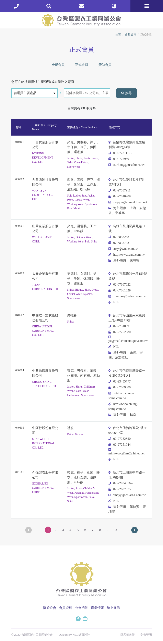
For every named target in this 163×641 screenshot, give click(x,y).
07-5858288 (118, 237)
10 (115, 530)
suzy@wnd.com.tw (123, 248)
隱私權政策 (127, 634)
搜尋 (126, 93)
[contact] (81, 6)
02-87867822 (119, 284)
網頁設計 (84, 634)
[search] (49, 6)
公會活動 (81, 607)
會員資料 (130, 34)
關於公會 (49, 607)
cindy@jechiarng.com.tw (127, 495)
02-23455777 (119, 381)
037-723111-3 (119, 153)
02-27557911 (119, 190)
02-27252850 (119, 438)
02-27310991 (119, 326)
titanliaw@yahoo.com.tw (127, 296)
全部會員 (58, 64)
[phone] (16, 6)
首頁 (118, 34)
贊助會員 (105, 64)
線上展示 (113, 607)
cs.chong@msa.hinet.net (126, 164)
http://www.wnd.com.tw (126, 254)
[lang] (114, 6)
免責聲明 (146, 634)
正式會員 (81, 64)
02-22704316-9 (120, 483)
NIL (113, 302)
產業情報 (97, 607)
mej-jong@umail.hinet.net (127, 202)
